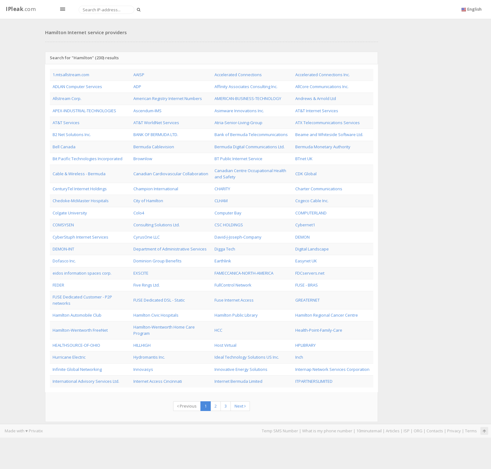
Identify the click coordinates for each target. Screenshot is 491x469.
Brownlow (142, 158)
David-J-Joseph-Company (237, 237)
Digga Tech (224, 249)
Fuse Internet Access (234, 300)
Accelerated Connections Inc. (322, 74)
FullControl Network (232, 285)
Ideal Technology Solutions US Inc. (246, 357)
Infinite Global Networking (77, 369)
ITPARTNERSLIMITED (314, 381)
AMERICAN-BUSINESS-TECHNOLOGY (247, 98)
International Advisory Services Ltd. (86, 381)
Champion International (155, 189)
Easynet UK (306, 261)
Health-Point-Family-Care (318, 330)
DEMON (302, 237)
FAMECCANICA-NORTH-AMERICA (243, 273)
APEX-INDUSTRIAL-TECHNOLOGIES (84, 110)
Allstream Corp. (67, 98)
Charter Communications (318, 189)
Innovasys (143, 369)
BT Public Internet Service (238, 158)
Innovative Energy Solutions (240, 369)
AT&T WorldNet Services (156, 122)
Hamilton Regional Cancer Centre (326, 315)
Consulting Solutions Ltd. (156, 225)
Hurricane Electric (69, 357)
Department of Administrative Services (170, 249)
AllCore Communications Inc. (322, 86)
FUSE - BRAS (306, 285)
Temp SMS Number (280, 431)
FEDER (58, 285)
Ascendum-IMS (147, 110)
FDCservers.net (309, 273)
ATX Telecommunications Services (327, 122)
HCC (218, 330)
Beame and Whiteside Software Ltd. (329, 134)
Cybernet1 (305, 225)
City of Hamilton (148, 200)
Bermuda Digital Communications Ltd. (249, 147)
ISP (407, 431)
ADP (137, 86)
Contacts (434, 431)
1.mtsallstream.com (71, 74)
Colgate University (70, 213)
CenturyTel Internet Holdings (80, 189)
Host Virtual (225, 345)
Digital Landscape (312, 249)
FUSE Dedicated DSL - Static (159, 300)
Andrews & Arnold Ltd (315, 98)
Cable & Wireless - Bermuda (79, 174)
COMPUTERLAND (311, 213)
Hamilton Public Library (236, 315)
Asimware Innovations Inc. (239, 110)
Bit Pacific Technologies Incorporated (87, 158)
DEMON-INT (63, 249)
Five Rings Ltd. (146, 285)
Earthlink (222, 261)
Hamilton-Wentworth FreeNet (80, 330)
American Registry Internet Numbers (167, 98)
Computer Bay (227, 213)
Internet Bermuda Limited (238, 381)
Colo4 (138, 213)
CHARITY (222, 189)
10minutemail (369, 431)
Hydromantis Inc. (149, 357)
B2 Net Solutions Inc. (72, 134)
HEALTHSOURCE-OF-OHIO (76, 345)
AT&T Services (66, 122)
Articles (393, 431)
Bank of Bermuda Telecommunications (251, 134)
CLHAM (221, 200)
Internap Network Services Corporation (332, 369)
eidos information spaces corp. (82, 273)
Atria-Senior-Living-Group (238, 122)
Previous (187, 406)
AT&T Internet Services (316, 110)
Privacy (454, 431)
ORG (418, 431)
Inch (299, 357)
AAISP (138, 74)
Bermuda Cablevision (153, 147)
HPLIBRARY (305, 345)
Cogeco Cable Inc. (311, 200)
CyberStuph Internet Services (80, 237)
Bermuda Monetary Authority (322, 147)
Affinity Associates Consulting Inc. (245, 86)
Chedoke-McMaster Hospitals (81, 200)
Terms (471, 431)
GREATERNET (307, 300)
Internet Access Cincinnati (157, 381)
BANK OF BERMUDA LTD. (155, 134)
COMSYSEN (63, 225)
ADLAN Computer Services (77, 86)
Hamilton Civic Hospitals (155, 315)
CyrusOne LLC (146, 237)
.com (21, 9)
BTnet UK (304, 158)
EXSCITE (140, 273)
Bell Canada (64, 147)
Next (240, 406)
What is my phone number (327, 431)
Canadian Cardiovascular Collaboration (170, 174)
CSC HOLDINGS (228, 225)
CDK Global (306, 174)
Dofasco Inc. (64, 261)
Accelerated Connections (238, 74)
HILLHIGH (142, 345)
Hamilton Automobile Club (77, 315)
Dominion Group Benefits (157, 261)
